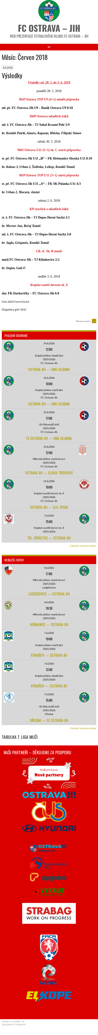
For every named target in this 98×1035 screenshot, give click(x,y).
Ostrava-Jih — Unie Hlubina (49, 369)
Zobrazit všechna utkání (83, 545)
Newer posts (86, 321)
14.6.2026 (49, 343)
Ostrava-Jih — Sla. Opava (49, 507)
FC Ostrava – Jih (49, 28)
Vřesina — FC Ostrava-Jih (49, 720)
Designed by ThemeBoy (14, 1024)
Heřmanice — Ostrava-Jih (49, 624)
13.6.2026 (49, 412)
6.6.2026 (49, 602)
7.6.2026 (49, 515)
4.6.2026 (49, 567)
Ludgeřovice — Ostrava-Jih (49, 594)
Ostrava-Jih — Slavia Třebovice (49, 472)
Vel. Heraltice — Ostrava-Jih (49, 538)
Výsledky (12, 75)
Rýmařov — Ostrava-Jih (49, 655)
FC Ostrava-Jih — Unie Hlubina (49, 438)
